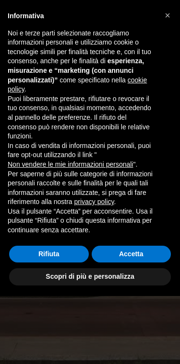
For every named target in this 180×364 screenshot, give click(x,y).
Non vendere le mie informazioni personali (70, 164)
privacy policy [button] (94, 201)
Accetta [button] (131, 254)
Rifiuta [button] (49, 254)
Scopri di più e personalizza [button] (90, 276)
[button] (167, 15)
